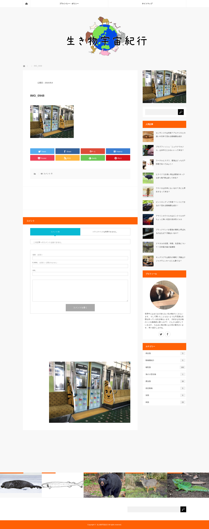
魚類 (165, 395)
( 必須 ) (37, 255)
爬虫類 (165, 381)
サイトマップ (147, 4)
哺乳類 (165, 367)
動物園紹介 (165, 360)
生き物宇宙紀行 (102, 525)
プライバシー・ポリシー (69, 4)
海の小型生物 (165, 374)
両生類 (165, 353)
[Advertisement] (80, 341)
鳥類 (165, 402)
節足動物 (165, 388)
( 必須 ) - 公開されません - (45, 262)
